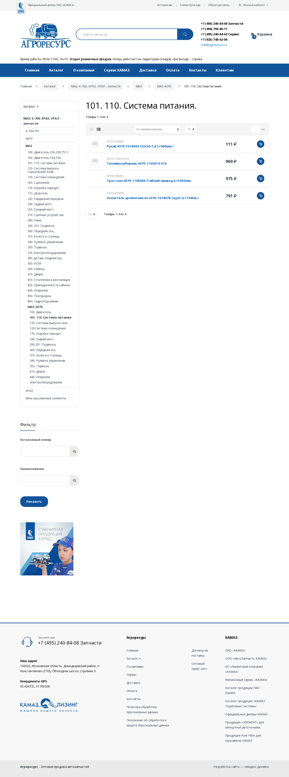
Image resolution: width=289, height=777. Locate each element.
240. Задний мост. (40, 204)
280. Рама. (35, 220)
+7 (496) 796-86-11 (214, 29)
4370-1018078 (115, 193)
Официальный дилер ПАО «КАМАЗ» (51, 5)
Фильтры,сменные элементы (46, 398)
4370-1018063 (115, 141)
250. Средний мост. (41, 209)
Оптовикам (164, 5)
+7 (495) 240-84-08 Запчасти (222, 23)
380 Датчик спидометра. (45, 258)
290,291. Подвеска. (43, 344)
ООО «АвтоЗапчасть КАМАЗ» (246, 658)
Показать (34, 502)
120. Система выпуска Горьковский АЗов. (43, 170)
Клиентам (225, 70)
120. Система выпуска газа (49, 323)
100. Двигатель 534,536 (44, 158)
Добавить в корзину (260, 144)
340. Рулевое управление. (46, 242)
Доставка (148, 70)
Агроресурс (29, 767)
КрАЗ (29, 138)
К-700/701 (33, 131)
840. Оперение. (38, 290)
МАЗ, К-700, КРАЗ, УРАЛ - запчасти (95, 86)
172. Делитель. (38, 193)
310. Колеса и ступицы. (44, 236)
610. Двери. (35, 274)
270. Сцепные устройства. (46, 215)
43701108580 (115, 176)
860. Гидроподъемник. (43, 301)
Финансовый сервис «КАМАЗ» (246, 680)
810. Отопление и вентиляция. (49, 280)
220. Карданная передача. (46, 199)
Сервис (132, 675)
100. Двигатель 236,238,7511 (48, 152)
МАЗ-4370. (164, 86)
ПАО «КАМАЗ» (235, 650)
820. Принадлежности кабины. (49, 285)
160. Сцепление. (39, 183)
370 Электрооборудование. (47, 253)
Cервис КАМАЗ (117, 70)
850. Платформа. (39, 296)
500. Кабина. (36, 269)
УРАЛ (29, 391)
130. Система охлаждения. (46, 177)
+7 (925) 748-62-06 (214, 39)
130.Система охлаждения (48, 328)
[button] (253, 5)
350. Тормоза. (37, 247)
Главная (32, 70)
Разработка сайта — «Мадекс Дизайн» (241, 767)
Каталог (56, 70)
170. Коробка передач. (44, 188)
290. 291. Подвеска (41, 226)
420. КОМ (34, 263)
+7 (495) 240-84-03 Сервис (220, 34)
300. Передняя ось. (41, 231)
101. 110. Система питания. (47, 163)
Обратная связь (219, 5)
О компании (84, 70)
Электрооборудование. (46, 382)
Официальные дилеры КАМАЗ (246, 714)
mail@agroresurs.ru (214, 45)
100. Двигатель (40, 312)
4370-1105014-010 (118, 159)
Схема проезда (190, 5)
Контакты (197, 70)
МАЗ (139, 86)
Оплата (172, 70)
